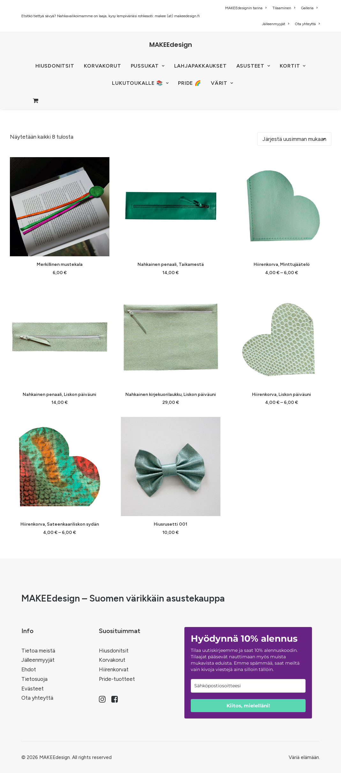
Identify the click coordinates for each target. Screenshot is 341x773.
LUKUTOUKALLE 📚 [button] (140, 83)
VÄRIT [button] (222, 83)
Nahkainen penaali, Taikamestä (170, 264)
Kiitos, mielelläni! (248, 706)
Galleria (309, 8)
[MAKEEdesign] (170, 44)
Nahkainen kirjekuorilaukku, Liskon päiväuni (170, 394)
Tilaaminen (283, 8)
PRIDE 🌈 (189, 83)
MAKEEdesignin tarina (245, 8)
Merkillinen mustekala (60, 264)
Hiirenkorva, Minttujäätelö (282, 264)
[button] (59, 206)
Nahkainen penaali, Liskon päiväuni (59, 394)
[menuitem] (247, 8)
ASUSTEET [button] (253, 66)
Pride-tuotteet (117, 679)
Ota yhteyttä (307, 24)
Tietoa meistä (38, 650)
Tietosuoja (34, 679)
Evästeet (32, 688)
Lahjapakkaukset (200, 66)
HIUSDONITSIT (54, 66)
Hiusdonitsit (114, 650)
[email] (248, 686)
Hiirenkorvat (114, 669)
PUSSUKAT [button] (148, 66)
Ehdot (28, 669)
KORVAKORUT (102, 66)
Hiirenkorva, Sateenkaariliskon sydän (59, 524)
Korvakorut (112, 660)
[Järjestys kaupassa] (294, 139)
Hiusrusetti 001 (170, 524)
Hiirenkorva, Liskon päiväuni (281, 394)
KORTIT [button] (293, 66)
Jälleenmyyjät (275, 24)
